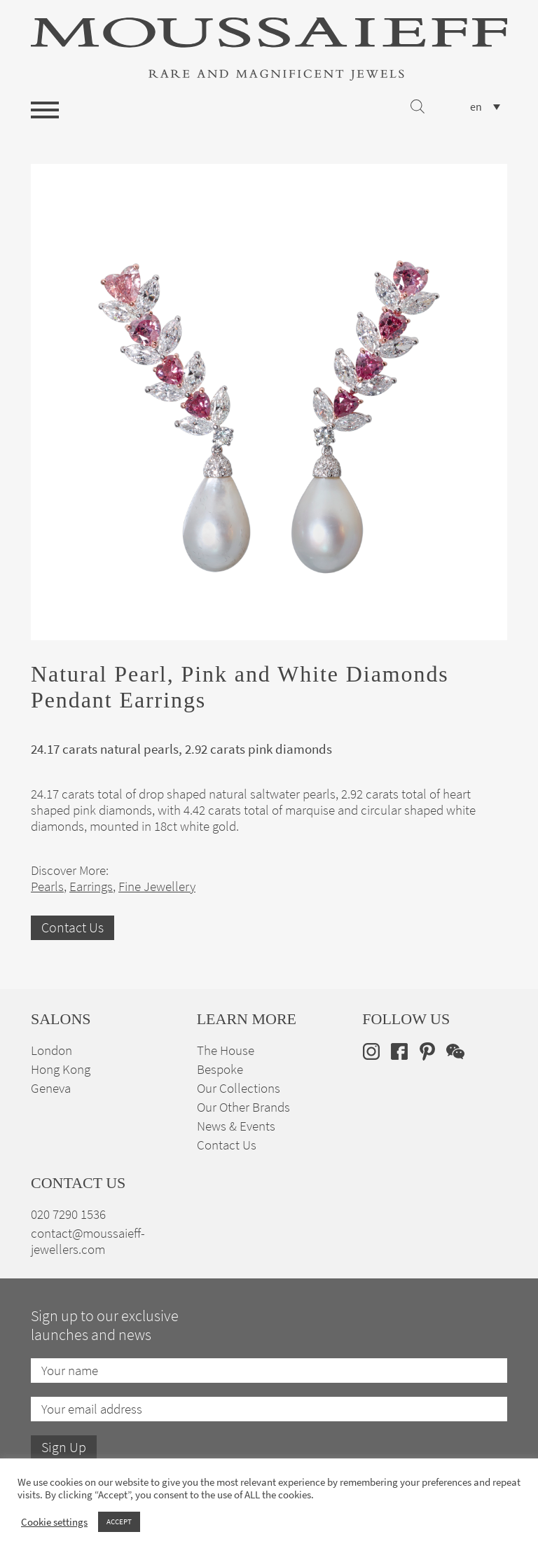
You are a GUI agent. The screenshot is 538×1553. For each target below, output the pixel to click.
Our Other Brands (243, 1107)
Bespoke (220, 1069)
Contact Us (72, 928)
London (51, 1050)
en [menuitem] (476, 107)
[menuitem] (485, 106)
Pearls (47, 886)
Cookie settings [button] (54, 1522)
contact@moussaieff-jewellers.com (88, 1241)
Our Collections (238, 1088)
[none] (485, 106)
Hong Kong (60, 1069)
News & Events (236, 1126)
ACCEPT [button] (119, 1521)
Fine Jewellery (156, 886)
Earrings (91, 886)
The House (225, 1050)
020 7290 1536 (68, 1214)
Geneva (51, 1088)
